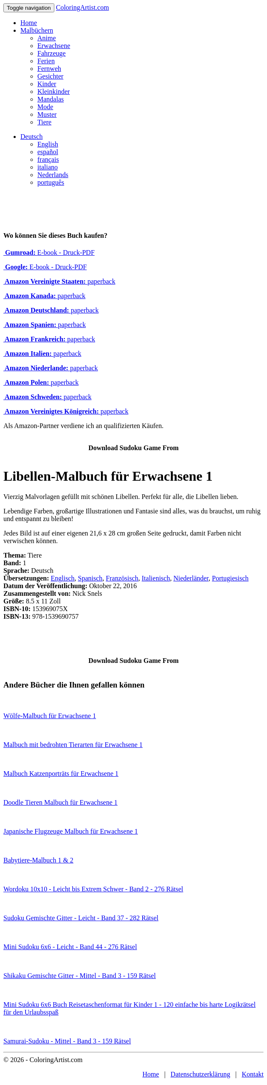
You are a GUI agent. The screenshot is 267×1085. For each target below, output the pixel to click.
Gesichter (50, 76)
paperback (59, 281)
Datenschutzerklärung (200, 1074)
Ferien (46, 61)
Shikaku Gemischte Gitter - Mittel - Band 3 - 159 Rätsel (79, 975)
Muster (46, 114)
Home (28, 22)
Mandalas (50, 99)
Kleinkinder (53, 91)
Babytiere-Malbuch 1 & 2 (38, 860)
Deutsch (31, 136)
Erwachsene (53, 45)
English (47, 144)
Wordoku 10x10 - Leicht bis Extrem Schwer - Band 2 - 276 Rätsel (93, 889)
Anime (46, 38)
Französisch (122, 578)
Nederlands (52, 174)
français (48, 159)
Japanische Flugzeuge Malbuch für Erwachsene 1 (70, 831)
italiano (47, 167)
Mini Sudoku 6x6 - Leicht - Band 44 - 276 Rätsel (70, 946)
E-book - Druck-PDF (49, 252)
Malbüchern (36, 30)
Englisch (63, 578)
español (47, 151)
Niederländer (190, 578)
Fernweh (49, 68)
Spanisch (90, 578)
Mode (45, 106)
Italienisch (156, 578)
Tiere (44, 122)
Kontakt (253, 1074)
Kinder (46, 83)
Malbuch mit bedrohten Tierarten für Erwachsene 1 (73, 744)
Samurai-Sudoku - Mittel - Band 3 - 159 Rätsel (67, 1041)
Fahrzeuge (51, 53)
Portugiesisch (230, 578)
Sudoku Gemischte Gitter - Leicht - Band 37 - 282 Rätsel (80, 918)
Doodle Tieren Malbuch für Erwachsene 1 (60, 802)
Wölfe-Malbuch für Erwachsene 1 (49, 715)
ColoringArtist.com (82, 7)
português (50, 182)
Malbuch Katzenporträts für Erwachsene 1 (60, 773)
